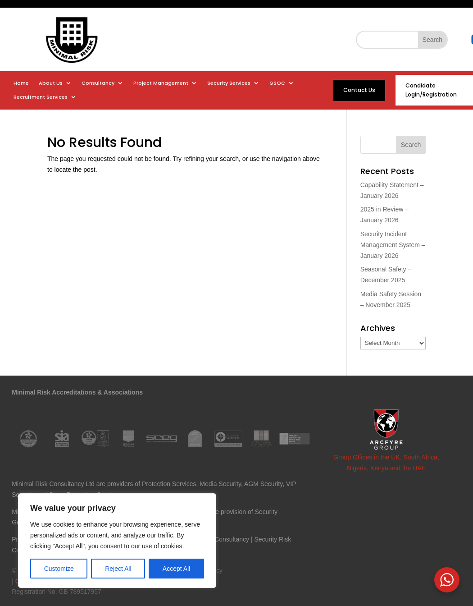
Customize (59, 568)
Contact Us (359, 90)
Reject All (118, 568)
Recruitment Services (41, 97)
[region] (117, 540)
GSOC (277, 83)
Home (21, 83)
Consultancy (98, 83)
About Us (51, 83)
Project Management (160, 83)
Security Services (228, 83)
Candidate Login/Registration (431, 90)
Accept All (176, 568)
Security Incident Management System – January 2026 (392, 244)
